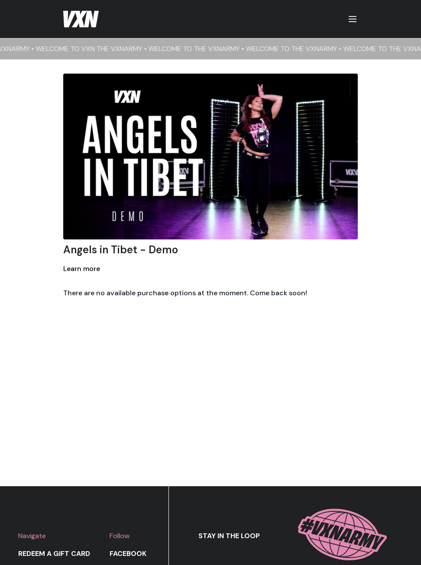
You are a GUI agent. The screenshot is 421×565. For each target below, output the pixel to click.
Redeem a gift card (54, 553)
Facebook (128, 553)
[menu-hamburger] (352, 19)
